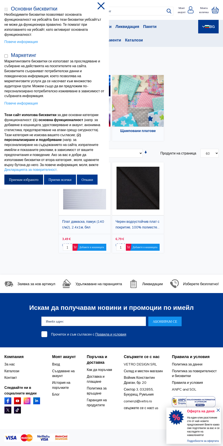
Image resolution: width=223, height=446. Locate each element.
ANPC (177, 389)
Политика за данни (187, 364)
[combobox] (114, 11)
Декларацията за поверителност (30, 169)
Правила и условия (110, 334)
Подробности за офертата (203, 441)
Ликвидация (127, 26)
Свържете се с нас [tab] (142, 356)
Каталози (134, 40)
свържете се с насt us (141, 408)
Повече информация (21, 41)
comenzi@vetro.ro (138, 401)
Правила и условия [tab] (190, 356)
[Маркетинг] (6, 56)
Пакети (150, 26)
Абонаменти (109, 40)
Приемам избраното (24, 179)
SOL (192, 389)
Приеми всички (60, 179)
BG (208, 26)
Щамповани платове (138, 131)
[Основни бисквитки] (6, 9)
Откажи (87, 179)
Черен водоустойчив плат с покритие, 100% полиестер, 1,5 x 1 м (137, 225)
